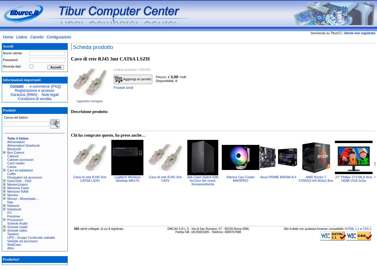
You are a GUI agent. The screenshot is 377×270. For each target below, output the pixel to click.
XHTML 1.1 (351, 228)
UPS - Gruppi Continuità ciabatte (31, 237)
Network (13, 205)
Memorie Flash (18, 188)
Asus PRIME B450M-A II (278, 177)
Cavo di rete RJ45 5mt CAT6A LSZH (89, 178)
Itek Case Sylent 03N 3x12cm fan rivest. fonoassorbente (202, 180)
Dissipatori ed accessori (24, 177)
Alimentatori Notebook (23, 145)
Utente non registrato (359, 33)
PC (9, 213)
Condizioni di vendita (35, 99)
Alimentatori (16, 142)
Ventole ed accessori (22, 241)
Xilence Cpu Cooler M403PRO (240, 178)
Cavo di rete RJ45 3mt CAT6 (165, 178)
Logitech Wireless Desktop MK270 (127, 178)
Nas (10, 202)
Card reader (16, 163)
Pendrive (13, 216)
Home (8, 37)
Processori (15, 220)
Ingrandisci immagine (90, 101)
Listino (21, 37)
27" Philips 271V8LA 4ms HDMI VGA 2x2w (353, 178)
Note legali (50, 95)
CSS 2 (367, 228)
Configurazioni (59, 37)
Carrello (37, 37)
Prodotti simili (123, 87)
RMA (32, 95)
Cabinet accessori (20, 159)
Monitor (12, 195)
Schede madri (17, 227)
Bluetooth (14, 149)
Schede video (17, 230)
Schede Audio (17, 223)
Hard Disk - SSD (19, 181)
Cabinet (13, 156)
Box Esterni (15, 152)
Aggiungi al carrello (132, 79)
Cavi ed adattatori (20, 170)
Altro (10, 248)
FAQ (56, 86)
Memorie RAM (17, 191)
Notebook (14, 209)
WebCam (14, 244)
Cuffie (11, 174)
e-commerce (39, 86)
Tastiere (13, 234)
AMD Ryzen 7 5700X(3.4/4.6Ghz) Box (316, 178)
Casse (12, 166)
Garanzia (18, 95)
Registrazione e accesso (34, 91)
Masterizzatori (17, 184)
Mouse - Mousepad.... (23, 198)
